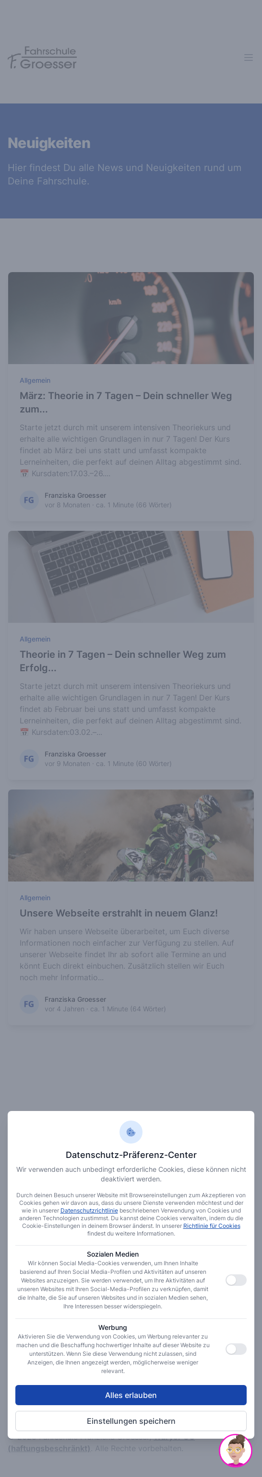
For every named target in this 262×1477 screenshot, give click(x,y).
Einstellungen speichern (131, 1421)
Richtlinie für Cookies (211, 1225)
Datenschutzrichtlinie (89, 1210)
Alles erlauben (131, 1395)
